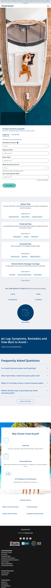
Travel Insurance (6, 550)
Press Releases (5, 586)
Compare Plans (6, 556)
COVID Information (7, 565)
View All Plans (25, 280)
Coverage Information (8, 558)
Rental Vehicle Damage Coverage (26, 264)
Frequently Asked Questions (10, 560)
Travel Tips (4, 574)
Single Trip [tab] (5, 134)
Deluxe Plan (25, 204)
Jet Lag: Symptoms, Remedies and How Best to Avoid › (24, 340)
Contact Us (4, 584)
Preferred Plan (25, 224)
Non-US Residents (6, 563)
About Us (4, 582)
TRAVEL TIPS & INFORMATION (11, 347)
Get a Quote (9, 185)
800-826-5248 (29, 533)
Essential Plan (25, 244)
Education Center (6, 552)
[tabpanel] (25, 165)
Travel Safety (5, 573)
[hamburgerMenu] (48, 6)
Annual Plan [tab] (15, 134)
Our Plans (4, 554)
